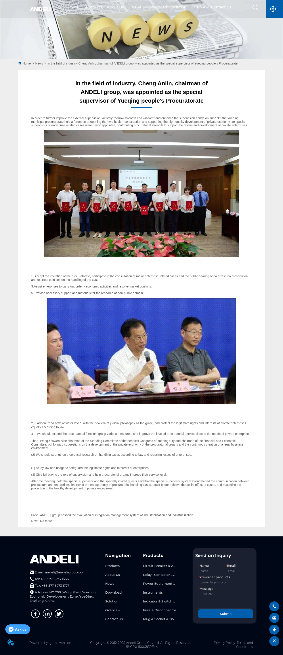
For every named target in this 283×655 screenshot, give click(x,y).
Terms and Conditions (244, 645)
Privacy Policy (224, 643)
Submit (226, 614)
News (137, 7)
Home (73, 7)
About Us (115, 7)
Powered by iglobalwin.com (51, 643)
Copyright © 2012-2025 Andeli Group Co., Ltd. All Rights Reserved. (140, 643)
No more (46, 521)
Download (158, 7)
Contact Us (221, 7)
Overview (200, 7)
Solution (179, 7)
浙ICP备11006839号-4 (142, 647)
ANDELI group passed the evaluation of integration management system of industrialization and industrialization (116, 515)
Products (94, 7)
